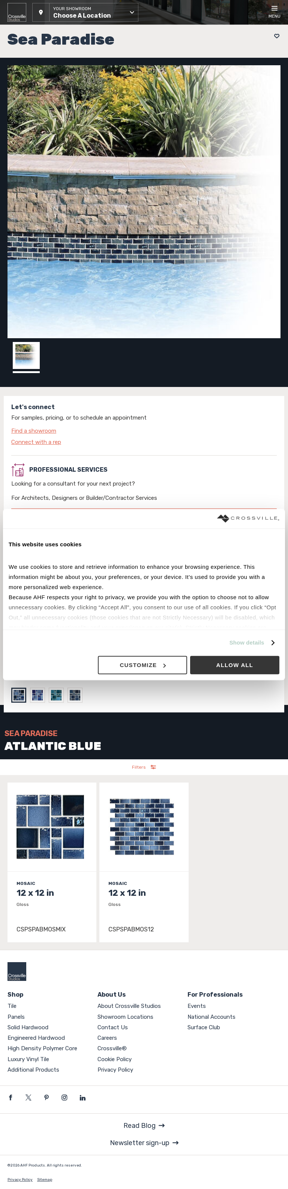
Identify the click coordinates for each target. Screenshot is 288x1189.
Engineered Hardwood (36, 1038)
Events (197, 1006)
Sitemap (44, 1179)
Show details (247, 643)
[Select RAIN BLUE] (58, 695)
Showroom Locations (125, 1017)
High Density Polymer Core (42, 1048)
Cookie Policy (115, 1059)
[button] (85, 12)
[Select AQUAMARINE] (39, 695)
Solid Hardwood (28, 1027)
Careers (107, 1038)
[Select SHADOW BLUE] (77, 695)
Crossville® (112, 1048)
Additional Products (33, 1069)
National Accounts (212, 1017)
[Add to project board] (275, 36)
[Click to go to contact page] (144, 430)
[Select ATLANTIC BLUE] (20, 695)
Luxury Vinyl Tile (28, 1059)
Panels (16, 1017)
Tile (12, 1006)
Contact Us (113, 1027)
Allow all (235, 665)
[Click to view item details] (52, 863)
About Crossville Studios (129, 1006)
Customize (143, 665)
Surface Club (204, 1027)
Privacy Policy (115, 1069)
